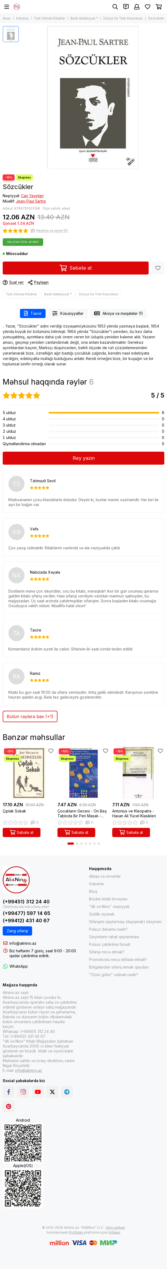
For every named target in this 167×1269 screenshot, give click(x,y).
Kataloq (22, 18)
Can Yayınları (32, 195)
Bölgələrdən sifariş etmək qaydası (119, 967)
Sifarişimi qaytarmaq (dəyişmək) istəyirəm (125, 921)
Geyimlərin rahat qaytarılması (114, 936)
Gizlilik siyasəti (101, 914)
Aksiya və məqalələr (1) (118, 313)
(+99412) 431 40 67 (26, 920)
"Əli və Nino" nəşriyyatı (109, 906)
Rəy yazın (84, 458)
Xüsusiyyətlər (68, 313)
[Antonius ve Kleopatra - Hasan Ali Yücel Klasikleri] (138, 773)
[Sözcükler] (93, 97)
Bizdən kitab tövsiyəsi (108, 899)
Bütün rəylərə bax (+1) (30, 716)
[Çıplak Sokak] (29, 773)
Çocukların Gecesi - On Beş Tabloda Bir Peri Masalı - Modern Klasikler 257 (82, 813)
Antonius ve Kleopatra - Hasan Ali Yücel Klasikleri (134, 813)
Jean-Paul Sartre (31, 201)
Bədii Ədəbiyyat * (84, 18)
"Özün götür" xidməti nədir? (113, 974)
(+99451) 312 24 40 (26, 901)
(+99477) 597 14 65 (26, 913)
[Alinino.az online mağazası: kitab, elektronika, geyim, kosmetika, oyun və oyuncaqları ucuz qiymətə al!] (16, 7)
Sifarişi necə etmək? (106, 952)
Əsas (7, 18)
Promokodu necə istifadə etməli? (118, 959)
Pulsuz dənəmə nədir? (108, 929)
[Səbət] (159, 7)
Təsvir (33, 313)
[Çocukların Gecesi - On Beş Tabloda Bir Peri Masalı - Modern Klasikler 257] (83, 773)
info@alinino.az (22, 943)
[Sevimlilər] (147, 7)
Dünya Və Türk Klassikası (123, 18)
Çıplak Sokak (14, 811)
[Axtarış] (115, 7)
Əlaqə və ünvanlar (105, 876)
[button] (70, 843)
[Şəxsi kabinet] (136, 7)
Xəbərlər (96, 883)
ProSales (76, 1232)
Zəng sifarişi (17, 930)
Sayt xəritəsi (115, 1227)
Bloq (93, 891)
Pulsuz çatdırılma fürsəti (109, 944)
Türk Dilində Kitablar (49, 18)
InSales (114, 1232)
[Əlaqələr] (126, 7)
